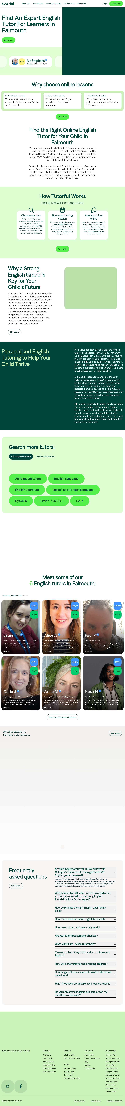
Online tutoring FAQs (72, 1058)
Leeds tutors (110, 1065)
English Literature (27, 490)
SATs (79, 501)
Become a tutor (70, 1068)
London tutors (111, 1055)
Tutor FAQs (68, 1075)
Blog (86, 1062)
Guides (87, 1065)
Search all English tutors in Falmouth (62, 717)
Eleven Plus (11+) (51, 501)
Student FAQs (69, 1055)
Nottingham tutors (113, 1078)
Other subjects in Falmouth (21, 457)
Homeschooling (49, 1065)
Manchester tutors (113, 1058)
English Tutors (16, 596)
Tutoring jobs (69, 1072)
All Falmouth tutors (28, 478)
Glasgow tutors (111, 1068)
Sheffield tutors (112, 1082)
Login (105, 4)
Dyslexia (21, 501)
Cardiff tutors (111, 1092)
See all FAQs (15, 886)
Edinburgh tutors (112, 1088)
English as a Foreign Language (73, 490)
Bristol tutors (110, 1085)
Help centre (89, 1055)
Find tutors (6, 596)
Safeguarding (90, 1068)
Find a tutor (8, 40)
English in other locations (45, 457)
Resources (81, 4)
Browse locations (49, 1072)
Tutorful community (92, 1058)
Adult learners (69, 4)
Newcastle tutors (112, 1075)
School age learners (53, 4)
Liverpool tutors (112, 1072)
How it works (38, 4)
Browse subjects (49, 1068)
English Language (66, 478)
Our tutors (26, 4)
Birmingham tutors (113, 1062)
